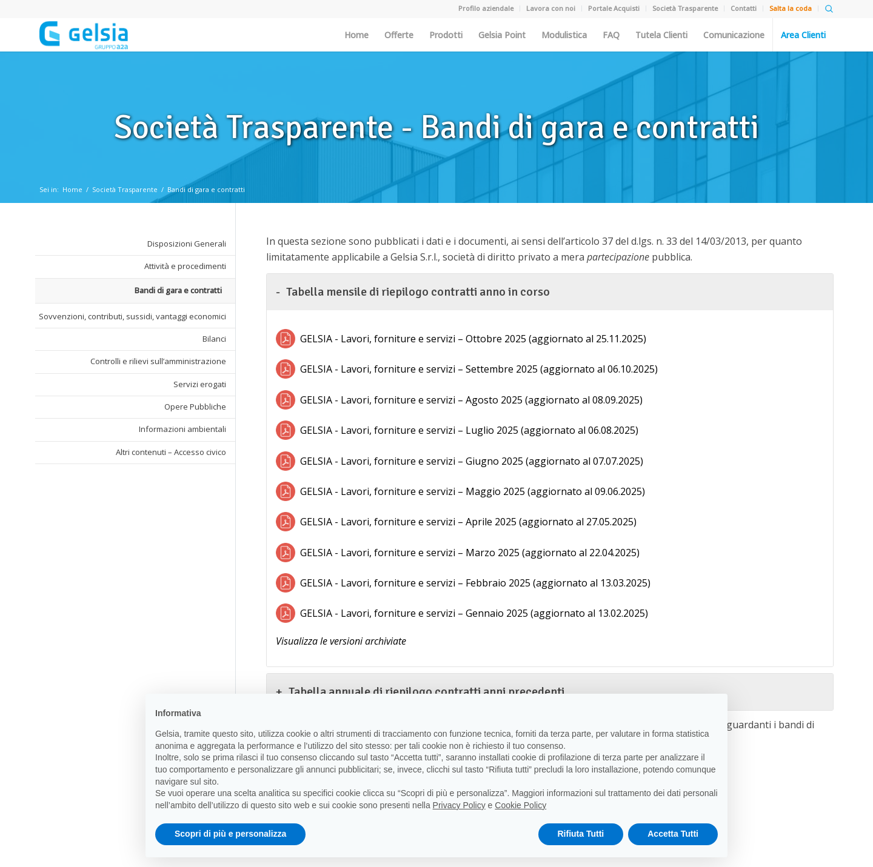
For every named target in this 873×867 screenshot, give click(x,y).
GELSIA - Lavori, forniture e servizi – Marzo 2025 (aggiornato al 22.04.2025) (470, 552)
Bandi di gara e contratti (206, 189)
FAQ (611, 35)
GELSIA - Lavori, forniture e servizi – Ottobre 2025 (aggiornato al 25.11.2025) (473, 338)
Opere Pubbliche (195, 406)
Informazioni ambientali (182, 429)
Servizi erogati (199, 384)
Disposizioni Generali (186, 243)
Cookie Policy (520, 805)
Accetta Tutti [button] (672, 834)
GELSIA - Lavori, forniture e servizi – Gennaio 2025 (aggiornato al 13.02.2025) (474, 613)
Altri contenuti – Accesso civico (171, 452)
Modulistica (564, 35)
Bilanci (214, 338)
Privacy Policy (459, 805)
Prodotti (446, 35)
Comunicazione (733, 35)
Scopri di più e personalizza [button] (230, 834)
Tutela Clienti (661, 35)
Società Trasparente (125, 189)
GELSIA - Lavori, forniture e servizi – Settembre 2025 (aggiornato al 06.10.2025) (479, 369)
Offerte (398, 35)
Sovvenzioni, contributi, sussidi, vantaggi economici (132, 316)
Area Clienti (803, 35)
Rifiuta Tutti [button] (581, 834)
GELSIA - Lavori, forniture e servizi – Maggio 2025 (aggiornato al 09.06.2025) (472, 491)
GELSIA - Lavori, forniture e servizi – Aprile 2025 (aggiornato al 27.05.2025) (468, 521)
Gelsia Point (502, 35)
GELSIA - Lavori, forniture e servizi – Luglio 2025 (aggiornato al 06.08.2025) (469, 430)
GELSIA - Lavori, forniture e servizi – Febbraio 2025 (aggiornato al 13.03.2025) (475, 583)
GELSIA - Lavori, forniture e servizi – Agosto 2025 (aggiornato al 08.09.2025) (471, 400)
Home (356, 35)
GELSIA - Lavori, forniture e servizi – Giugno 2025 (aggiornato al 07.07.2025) (471, 461)
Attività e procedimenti (185, 266)
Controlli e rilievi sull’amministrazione (158, 361)
